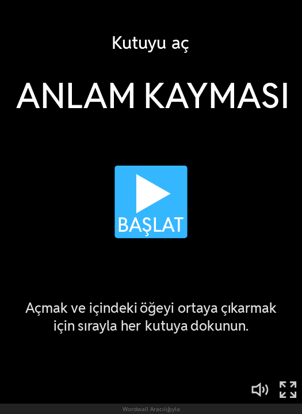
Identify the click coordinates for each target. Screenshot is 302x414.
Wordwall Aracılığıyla (151, 409)
